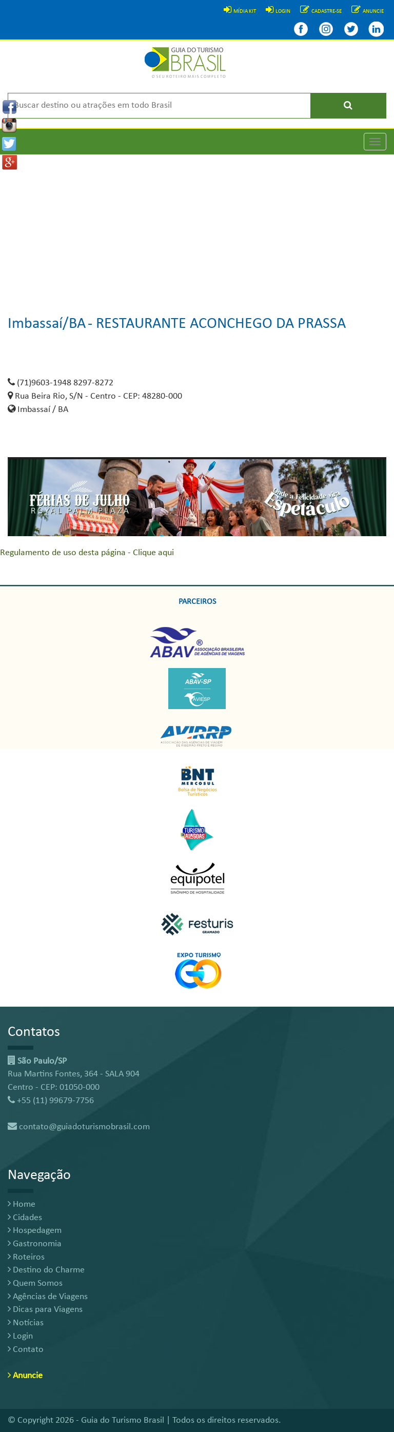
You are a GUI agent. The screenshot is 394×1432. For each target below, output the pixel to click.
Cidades (25, 1218)
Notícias (26, 1323)
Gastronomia (35, 1244)
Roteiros (26, 1257)
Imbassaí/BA (47, 324)
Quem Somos (35, 1283)
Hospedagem (35, 1230)
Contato (26, 1350)
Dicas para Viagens (45, 1310)
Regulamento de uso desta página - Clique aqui (87, 553)
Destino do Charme (46, 1270)
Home (21, 1204)
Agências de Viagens (48, 1297)
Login (20, 1336)
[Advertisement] (197, 226)
